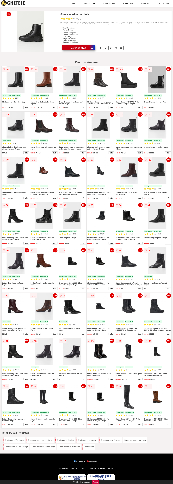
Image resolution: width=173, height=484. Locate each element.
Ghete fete (145, 3)
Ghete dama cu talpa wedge (43, 447)
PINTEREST (92, 461)
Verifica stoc (83, 47)
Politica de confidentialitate (87, 468)
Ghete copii (128, 3)
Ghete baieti (163, 3)
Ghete (73, 3)
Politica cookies (106, 468)
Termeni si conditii (66, 468)
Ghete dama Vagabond (14, 440)
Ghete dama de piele (65, 440)
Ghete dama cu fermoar (111, 440)
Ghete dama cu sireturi (87, 440)
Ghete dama (89, 3)
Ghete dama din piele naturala (40, 440)
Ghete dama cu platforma (69, 447)
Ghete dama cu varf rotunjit (16, 447)
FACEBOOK (79, 461)
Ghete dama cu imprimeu (135, 440)
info (26, 107)
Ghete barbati (109, 3)
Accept (96, 482)
